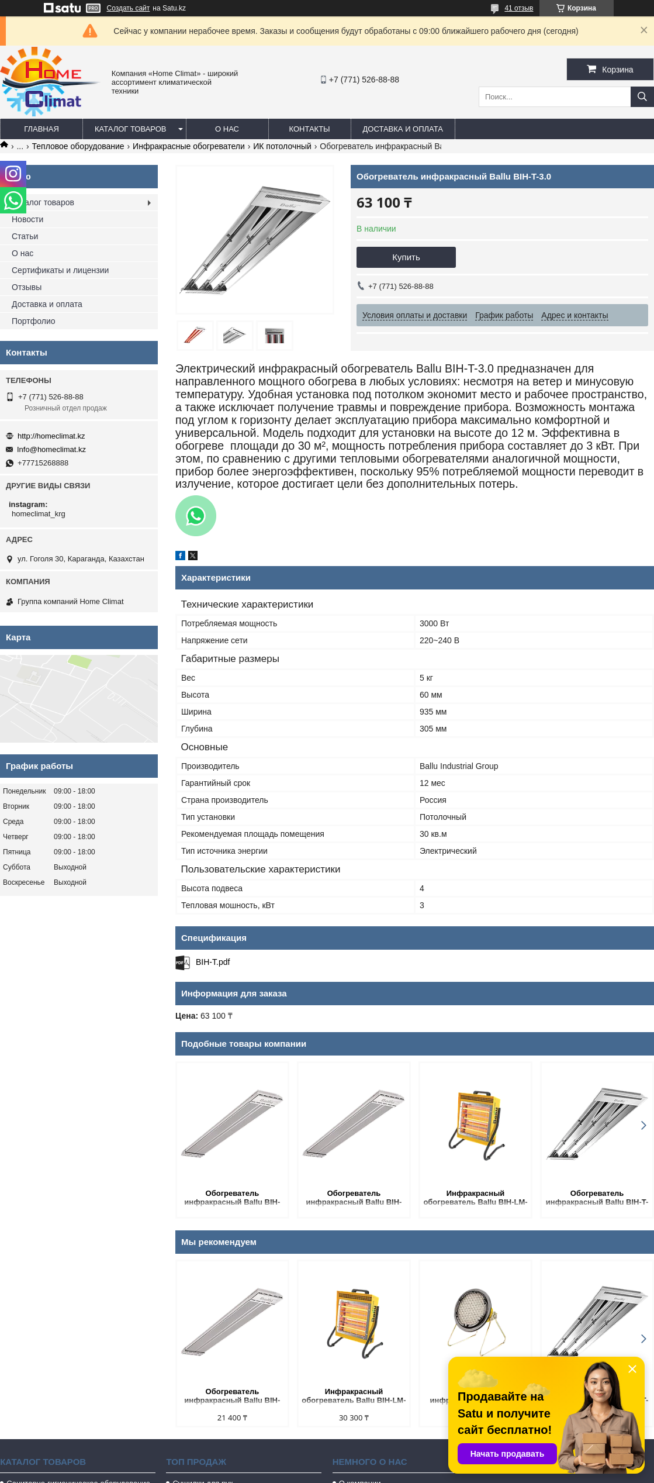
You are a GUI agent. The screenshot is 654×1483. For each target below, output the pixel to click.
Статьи (25, 236)
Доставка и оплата (403, 129)
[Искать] (642, 97)
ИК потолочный (282, 146)
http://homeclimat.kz (51, 436)
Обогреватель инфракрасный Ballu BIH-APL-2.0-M (354, 1198)
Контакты (309, 129)
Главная (41, 129)
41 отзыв (518, 8)
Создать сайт (128, 8)
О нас (227, 129)
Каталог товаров (131, 129)
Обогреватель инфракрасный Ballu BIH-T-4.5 (597, 1198)
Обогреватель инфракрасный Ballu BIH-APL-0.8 (232, 1198)
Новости (27, 219)
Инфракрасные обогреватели (189, 146)
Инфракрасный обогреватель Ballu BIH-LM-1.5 (475, 1198)
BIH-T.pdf (213, 962)
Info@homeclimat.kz (51, 449)
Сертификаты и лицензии (60, 270)
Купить (406, 257)
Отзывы (26, 287)
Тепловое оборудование (78, 146)
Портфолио (34, 321)
